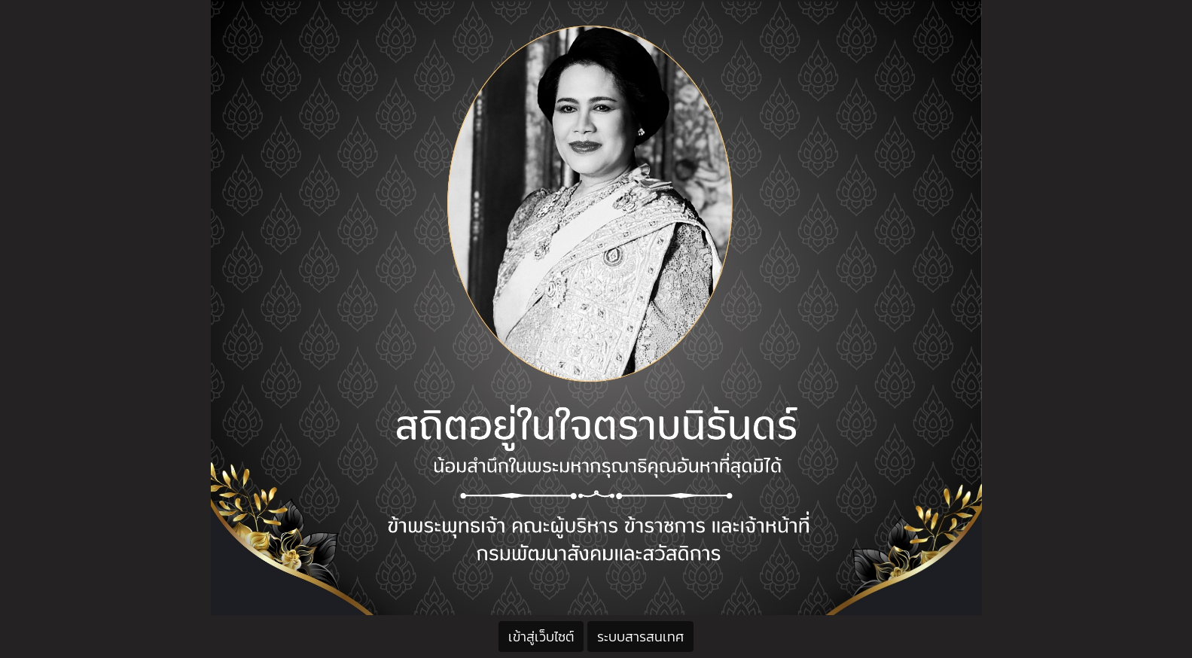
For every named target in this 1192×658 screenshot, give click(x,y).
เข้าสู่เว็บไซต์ (541, 636)
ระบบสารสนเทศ (640, 636)
